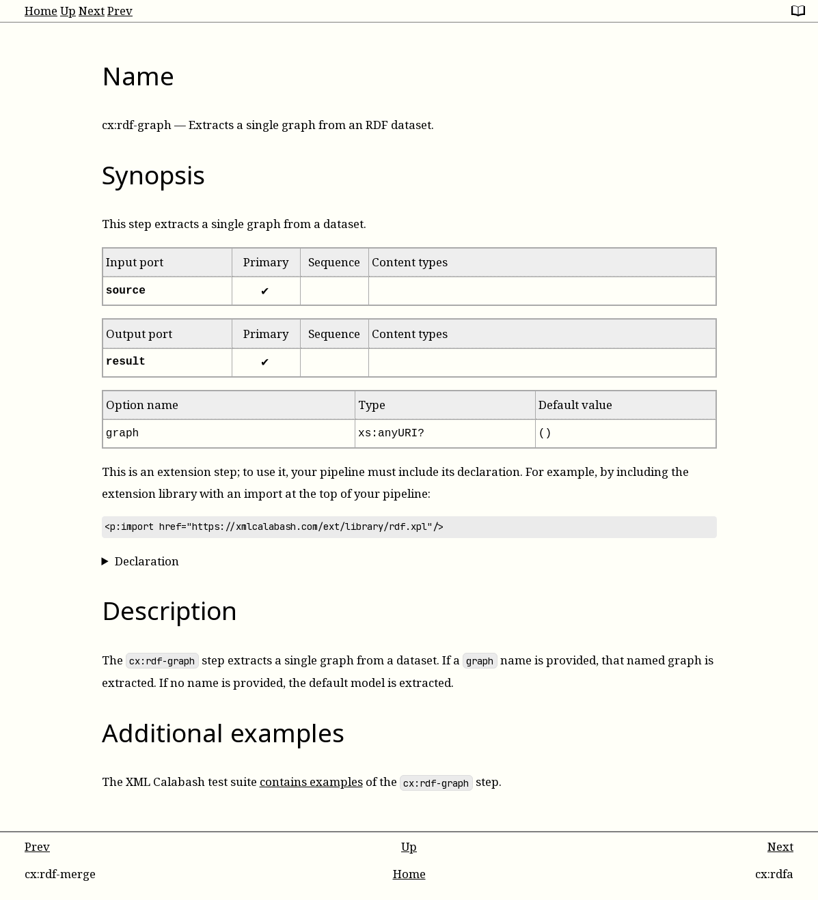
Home (41, 10)
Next (92, 10)
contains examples (311, 781)
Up (68, 10)
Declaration (147, 561)
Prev (120, 10)
